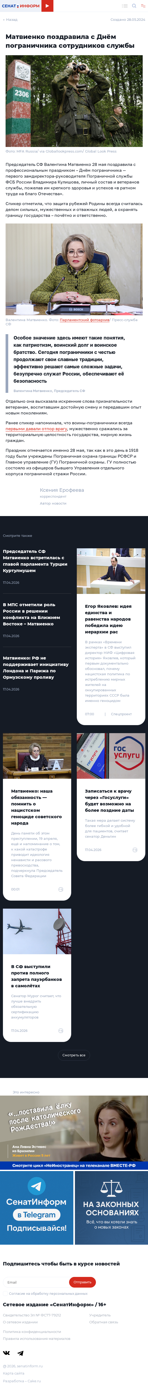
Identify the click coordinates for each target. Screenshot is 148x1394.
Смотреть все (74, 1055)
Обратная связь (103, 1322)
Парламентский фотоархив (84, 320)
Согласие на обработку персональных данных (48, 1294)
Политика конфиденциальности (32, 1331)
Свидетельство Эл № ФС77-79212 (32, 1315)
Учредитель (100, 1315)
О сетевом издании (20, 1322)
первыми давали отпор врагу (36, 428)
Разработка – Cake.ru (22, 1381)
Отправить (82, 1282)
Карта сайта (13, 1373)
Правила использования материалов (36, 1338)
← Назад (10, 19)
